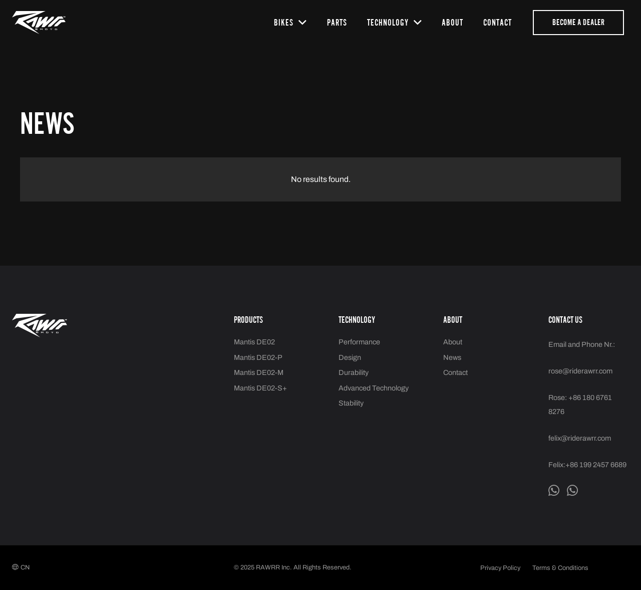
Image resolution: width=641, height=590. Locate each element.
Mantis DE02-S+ (260, 388)
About (452, 342)
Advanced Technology (374, 388)
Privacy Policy (500, 567)
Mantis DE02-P (258, 357)
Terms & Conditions (560, 567)
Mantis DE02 (254, 342)
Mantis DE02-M (258, 372)
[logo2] (39, 22)
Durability (354, 372)
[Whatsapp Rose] (572, 490)
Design (350, 357)
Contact (455, 372)
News (452, 357)
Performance (359, 342)
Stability (351, 403)
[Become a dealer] (578, 22)
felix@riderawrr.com (579, 438)
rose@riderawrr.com (580, 371)
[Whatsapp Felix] (553, 490)
